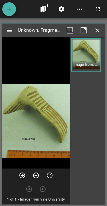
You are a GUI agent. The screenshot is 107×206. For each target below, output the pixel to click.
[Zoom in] (22, 175)
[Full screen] (98, 9)
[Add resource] (9, 9)
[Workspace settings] (61, 9)
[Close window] (97, 30)
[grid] (87, 120)
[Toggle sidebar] (10, 30)
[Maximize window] (83, 30)
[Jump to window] (43, 9)
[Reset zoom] (49, 175)
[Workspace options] (79, 9)
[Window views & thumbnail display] (70, 30)
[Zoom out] (36, 175)
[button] (86, 54)
